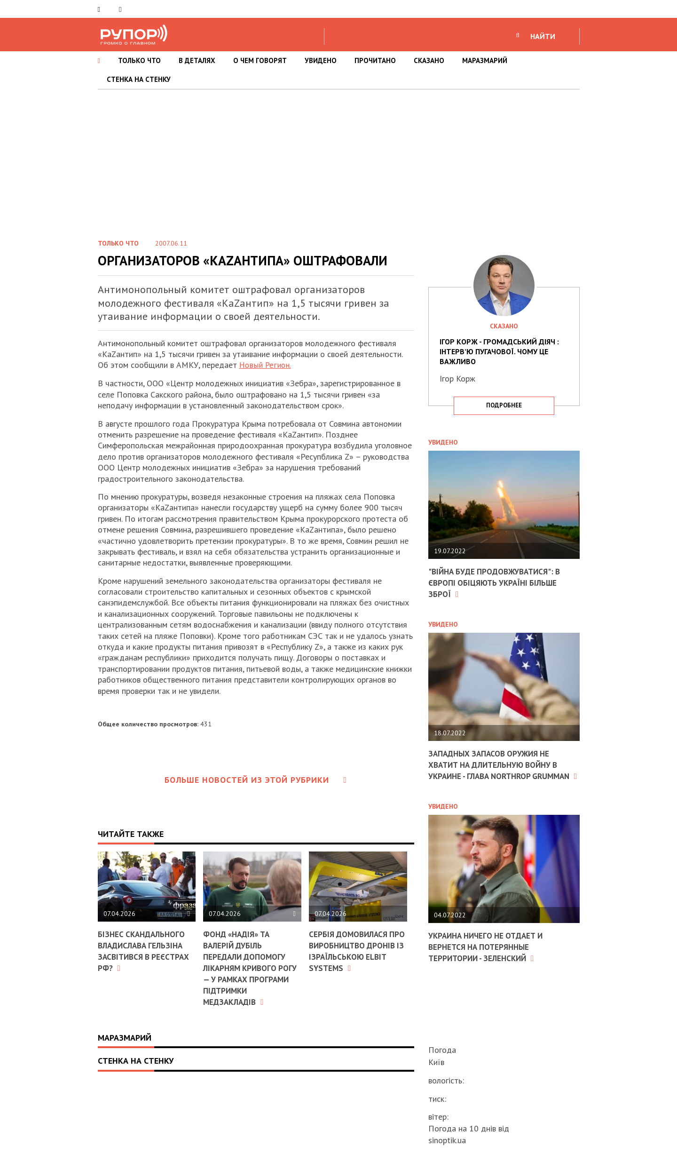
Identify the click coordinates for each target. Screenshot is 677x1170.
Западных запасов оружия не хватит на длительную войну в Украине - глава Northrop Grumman (497, 769)
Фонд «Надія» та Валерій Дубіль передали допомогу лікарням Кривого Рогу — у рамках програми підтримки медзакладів (248, 967)
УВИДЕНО (321, 60)
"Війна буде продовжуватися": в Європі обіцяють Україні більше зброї (498, 582)
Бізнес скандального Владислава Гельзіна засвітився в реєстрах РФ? (146, 950)
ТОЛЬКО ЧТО (139, 60)
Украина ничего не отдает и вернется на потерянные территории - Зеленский (489, 955)
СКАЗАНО (429, 60)
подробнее (504, 405)
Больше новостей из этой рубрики (256, 779)
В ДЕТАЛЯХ (197, 60)
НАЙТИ (542, 36)
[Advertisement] (338, 160)
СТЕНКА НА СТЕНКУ (139, 79)
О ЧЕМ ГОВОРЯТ (260, 60)
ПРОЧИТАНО (375, 60)
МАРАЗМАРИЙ (484, 60)
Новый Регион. (265, 364)
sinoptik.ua (447, 1140)
